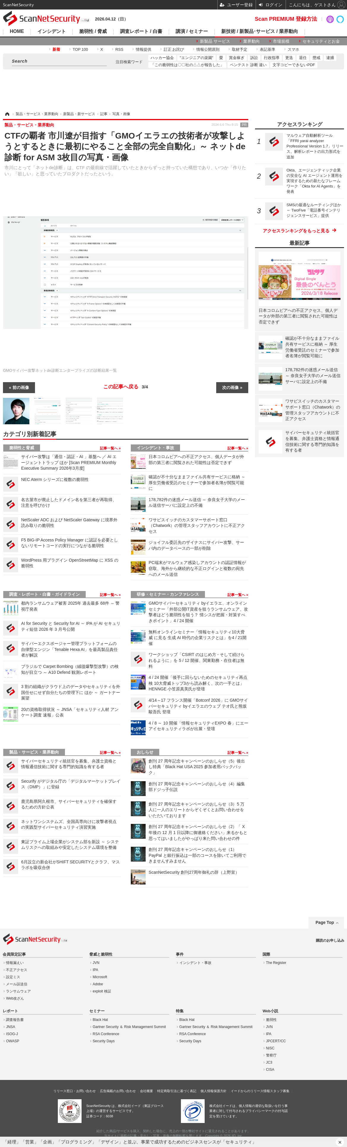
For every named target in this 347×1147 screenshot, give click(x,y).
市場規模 (281, 41)
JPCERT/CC (276, 1041)
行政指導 (271, 57)
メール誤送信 (16, 984)
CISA (270, 1069)
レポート (10, 1011)
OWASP (12, 1041)
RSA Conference (106, 1034)
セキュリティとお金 (321, 41)
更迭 (289, 57)
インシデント (51, 31)
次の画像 (230, 387)
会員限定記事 (14, 954)
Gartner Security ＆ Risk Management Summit (129, 1027)
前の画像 (20, 387)
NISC (270, 1048)
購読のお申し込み (330, 940)
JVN (96, 963)
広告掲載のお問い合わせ (118, 1091)
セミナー (97, 1011)
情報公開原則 (207, 49)
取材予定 (239, 49)
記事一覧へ (109, 448)
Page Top (325, 922)
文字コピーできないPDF (294, 65)
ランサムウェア (18, 991)
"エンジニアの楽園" (196, 57)
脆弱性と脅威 (21, 447)
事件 (180, 954)
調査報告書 (15, 1020)
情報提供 (143, 49)
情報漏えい (15, 963)
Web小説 (270, 1011)
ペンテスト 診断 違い (248, 65)
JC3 (269, 1062)
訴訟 (254, 57)
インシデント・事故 (155, 447)
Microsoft (100, 977)
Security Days (104, 1041)
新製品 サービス (215, 41)
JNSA (10, 1027)
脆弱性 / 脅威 (93, 31)
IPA (95, 970)
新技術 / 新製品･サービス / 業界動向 (259, 31)
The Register (276, 963)
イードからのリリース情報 (250, 1091)
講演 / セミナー (192, 31)
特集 (180, 1011)
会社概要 (146, 1091)
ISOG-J (12, 1034)
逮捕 (330, 57)
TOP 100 (80, 49)
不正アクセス (16, 970)
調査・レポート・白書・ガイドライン (44, 594)
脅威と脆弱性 (100, 954)
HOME (17, 31)
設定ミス (13, 977)
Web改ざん (15, 998)
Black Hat (100, 1020)
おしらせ (145, 752)
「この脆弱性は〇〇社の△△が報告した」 (187, 65)
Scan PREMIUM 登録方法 (286, 19)
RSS (119, 49)
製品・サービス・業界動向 (34, 752)
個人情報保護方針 (213, 1091)
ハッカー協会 (162, 57)
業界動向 (251, 41)
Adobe (98, 984)
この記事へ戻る (125, 387)
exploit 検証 (102, 991)
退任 (303, 57)
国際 (266, 954)
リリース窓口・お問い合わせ (74, 1091)
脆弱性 (271, 1020)
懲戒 (316, 57)
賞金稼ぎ (236, 57)
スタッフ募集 (279, 1091)
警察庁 (271, 1055)
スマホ (293, 49)
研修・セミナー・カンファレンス (168, 594)
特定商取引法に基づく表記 (176, 1091)
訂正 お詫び (174, 49)
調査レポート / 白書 (141, 31)
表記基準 (267, 49)
